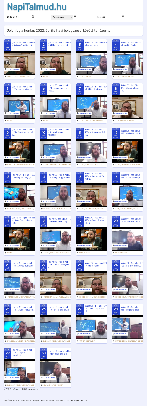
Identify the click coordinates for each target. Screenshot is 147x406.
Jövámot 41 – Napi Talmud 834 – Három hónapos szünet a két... (23, 220)
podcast (16, 76)
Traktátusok (26, 400)
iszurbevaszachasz (27, 165)
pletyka (9, 76)
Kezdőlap (8, 400)
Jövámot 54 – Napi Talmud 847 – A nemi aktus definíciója (59, 352)
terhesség (70, 253)
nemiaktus (52, 385)
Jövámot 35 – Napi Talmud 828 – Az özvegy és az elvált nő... (95, 132)
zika (93, 341)
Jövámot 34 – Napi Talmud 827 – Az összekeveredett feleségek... (59, 132)
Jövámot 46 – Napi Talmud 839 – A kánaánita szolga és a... (58, 264)
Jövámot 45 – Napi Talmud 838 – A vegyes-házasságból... (23, 264)
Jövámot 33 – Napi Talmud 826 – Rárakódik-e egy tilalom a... (23, 132)
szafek (101, 120)
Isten (8, 341)
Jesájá (13, 341)
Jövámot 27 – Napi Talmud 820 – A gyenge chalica (96, 44)
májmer (60, 341)
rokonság (130, 76)
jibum (138, 165)
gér (86, 165)
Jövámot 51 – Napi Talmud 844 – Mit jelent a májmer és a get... (96, 308)
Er (66, 165)
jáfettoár (129, 297)
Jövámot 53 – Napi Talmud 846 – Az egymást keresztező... (22, 352)
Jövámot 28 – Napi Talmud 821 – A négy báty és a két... (132, 44)
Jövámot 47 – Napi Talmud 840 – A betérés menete (96, 264)
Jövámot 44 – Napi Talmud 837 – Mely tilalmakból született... (132, 220)
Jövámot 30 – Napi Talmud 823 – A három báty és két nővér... (58, 88)
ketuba (55, 209)
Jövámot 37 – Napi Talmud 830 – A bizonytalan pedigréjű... (23, 176)
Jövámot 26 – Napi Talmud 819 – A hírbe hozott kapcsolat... (59, 44)
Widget (36, 400)
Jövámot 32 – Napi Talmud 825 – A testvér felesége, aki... (130, 88)
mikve (22, 297)
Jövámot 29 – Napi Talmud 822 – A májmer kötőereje (22, 88)
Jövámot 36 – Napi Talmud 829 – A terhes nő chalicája (131, 132)
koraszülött (54, 253)
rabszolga (98, 165)
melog (60, 209)
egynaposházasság (13, 209)
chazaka (88, 120)
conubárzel (47, 209)
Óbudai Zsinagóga (12, 69)
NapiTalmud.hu (37, 7)
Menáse (27, 341)
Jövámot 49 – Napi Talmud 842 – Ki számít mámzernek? (23, 308)
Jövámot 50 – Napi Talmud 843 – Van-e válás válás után (58, 308)
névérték (67, 209)
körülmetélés (98, 297)
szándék (136, 209)
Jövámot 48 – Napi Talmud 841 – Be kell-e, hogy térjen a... (132, 264)
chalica (81, 76)
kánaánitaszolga (59, 297)
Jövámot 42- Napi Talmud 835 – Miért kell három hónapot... (59, 220)
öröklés (30, 209)
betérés (9, 297)
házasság (45, 253)
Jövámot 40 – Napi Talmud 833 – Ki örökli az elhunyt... (131, 176)
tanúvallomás (25, 76)
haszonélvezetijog (128, 165)
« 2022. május (11, 389)
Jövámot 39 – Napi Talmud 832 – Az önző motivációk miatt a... (94, 176)
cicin (87, 297)
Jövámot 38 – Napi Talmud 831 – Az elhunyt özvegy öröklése (59, 176)
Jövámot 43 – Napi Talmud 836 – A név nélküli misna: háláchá (95, 220)
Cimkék (16, 400)
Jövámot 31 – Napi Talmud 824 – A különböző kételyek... (96, 88)
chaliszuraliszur (121, 120)
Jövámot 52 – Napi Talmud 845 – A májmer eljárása (130, 308)
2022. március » (30, 389)
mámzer (24, 209)
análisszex (46, 165)
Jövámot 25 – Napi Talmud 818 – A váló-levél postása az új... (23, 44)
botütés (118, 341)
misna (81, 253)
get (50, 341)
